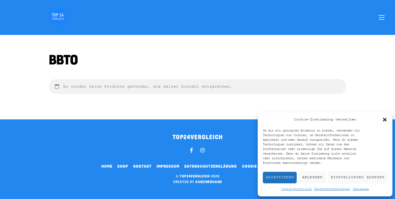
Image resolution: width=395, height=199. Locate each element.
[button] (384, 119)
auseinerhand (208, 182)
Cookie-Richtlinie (296, 189)
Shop (122, 166)
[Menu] (381, 17)
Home (106, 166)
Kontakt (142, 166)
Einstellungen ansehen (357, 177)
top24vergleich (195, 176)
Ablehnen (312, 177)
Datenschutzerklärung (332, 189)
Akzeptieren (280, 177)
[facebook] (191, 149)
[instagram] (203, 149)
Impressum (361, 189)
